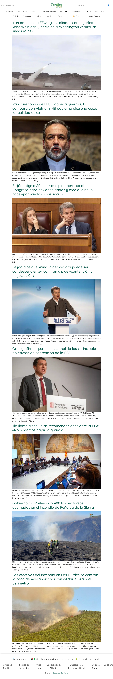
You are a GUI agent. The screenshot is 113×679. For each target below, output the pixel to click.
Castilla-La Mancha (48, 11)
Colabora (108, 665)
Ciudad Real (76, 11)
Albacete (63, 11)
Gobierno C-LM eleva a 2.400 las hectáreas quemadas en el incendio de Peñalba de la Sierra (53, 505)
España (34, 11)
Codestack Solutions (60, 673)
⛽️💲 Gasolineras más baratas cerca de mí (51, 659)
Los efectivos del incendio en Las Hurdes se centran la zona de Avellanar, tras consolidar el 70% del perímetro (55, 579)
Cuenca (88, 11)
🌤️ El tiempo (78, 16)
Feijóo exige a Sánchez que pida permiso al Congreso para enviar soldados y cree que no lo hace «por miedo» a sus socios (52, 189)
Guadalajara (100, 11)
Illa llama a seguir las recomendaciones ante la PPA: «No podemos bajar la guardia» (55, 428)
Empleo (38, 16)
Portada (9, 11)
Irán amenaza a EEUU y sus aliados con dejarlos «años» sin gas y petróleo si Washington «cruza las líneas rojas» (54, 26)
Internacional (21, 11)
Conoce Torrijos (93, 16)
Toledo (16, 16)
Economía (27, 16)
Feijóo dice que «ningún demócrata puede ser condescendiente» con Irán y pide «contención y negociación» (52, 271)
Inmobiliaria (49, 16)
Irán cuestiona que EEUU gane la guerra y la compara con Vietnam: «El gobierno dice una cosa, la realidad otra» (54, 108)
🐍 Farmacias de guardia (87, 659)
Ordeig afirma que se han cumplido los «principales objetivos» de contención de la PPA (55, 350)
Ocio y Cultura (63, 16)
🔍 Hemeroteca (20, 659)
